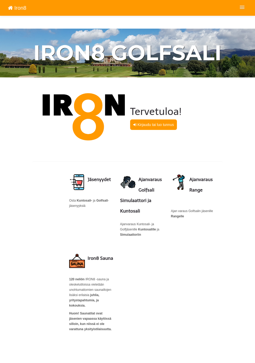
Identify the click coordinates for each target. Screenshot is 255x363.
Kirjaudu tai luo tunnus (153, 125)
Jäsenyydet (99, 179)
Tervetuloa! (156, 111)
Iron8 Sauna (100, 258)
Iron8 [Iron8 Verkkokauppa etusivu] (17, 8)
